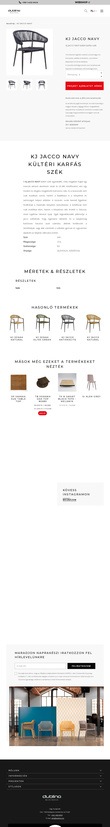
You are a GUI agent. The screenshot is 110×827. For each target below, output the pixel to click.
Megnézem (70, 499)
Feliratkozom (81, 666)
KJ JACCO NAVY (24, 23)
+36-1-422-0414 (56, 815)
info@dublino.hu (57, 818)
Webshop (82, 2)
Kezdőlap (10, 23)
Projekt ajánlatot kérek (84, 86)
